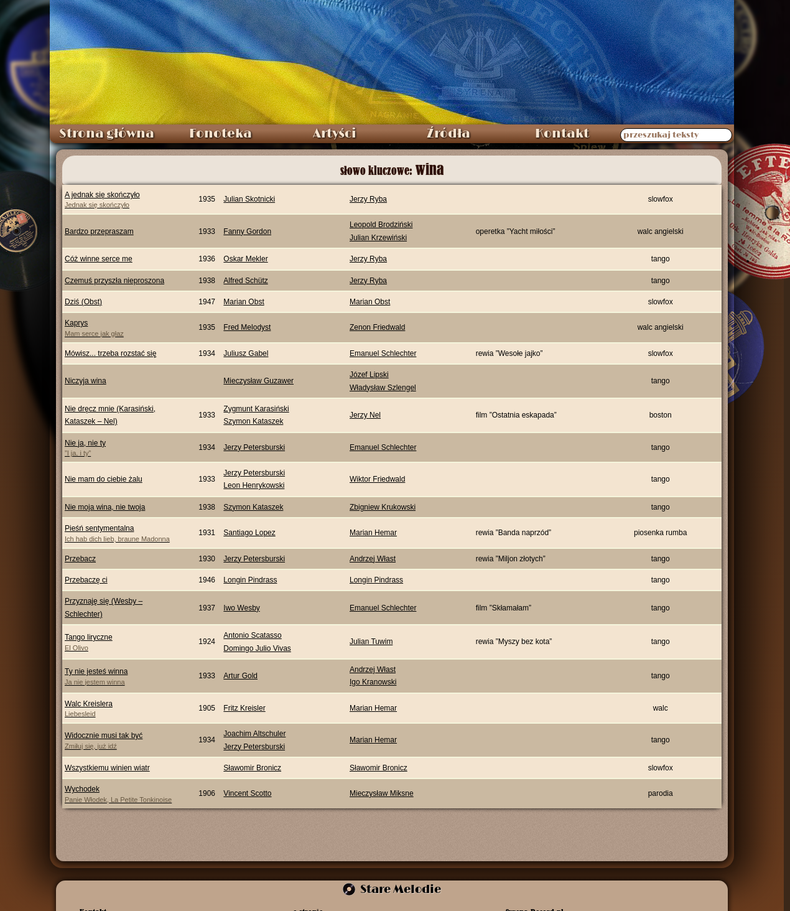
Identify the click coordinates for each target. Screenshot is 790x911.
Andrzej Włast (373, 558)
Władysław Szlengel (383, 387)
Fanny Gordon (247, 231)
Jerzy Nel (365, 415)
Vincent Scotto (247, 793)
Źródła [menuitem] (448, 133)
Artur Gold (240, 675)
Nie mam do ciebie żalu (103, 479)
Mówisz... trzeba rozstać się (110, 353)
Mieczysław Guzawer (258, 380)
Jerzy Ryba (368, 199)
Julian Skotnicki (249, 199)
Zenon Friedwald (377, 327)
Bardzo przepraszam (99, 231)
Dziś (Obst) (83, 301)
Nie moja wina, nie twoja (105, 507)
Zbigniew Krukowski (383, 507)
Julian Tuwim (371, 641)
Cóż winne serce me (98, 259)
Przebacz (80, 558)
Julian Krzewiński (378, 237)
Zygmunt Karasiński (256, 408)
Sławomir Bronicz (252, 768)
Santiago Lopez (249, 532)
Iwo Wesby (241, 608)
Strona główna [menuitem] (106, 133)
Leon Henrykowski (253, 485)
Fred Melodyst (247, 327)
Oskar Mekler (245, 259)
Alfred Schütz (245, 280)
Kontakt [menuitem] (562, 133)
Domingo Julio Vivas (257, 648)
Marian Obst (243, 301)
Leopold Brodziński (381, 224)
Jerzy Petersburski (254, 447)
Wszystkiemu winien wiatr (107, 768)
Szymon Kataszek (253, 421)
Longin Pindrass (250, 580)
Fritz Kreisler (244, 708)
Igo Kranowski (373, 682)
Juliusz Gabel (245, 353)
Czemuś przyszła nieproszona (114, 280)
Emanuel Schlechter (383, 353)
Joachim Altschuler (254, 733)
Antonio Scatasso (252, 635)
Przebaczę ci (86, 580)
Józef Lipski (369, 374)
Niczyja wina (85, 380)
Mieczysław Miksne (382, 793)
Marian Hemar (373, 532)
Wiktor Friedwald (377, 479)
